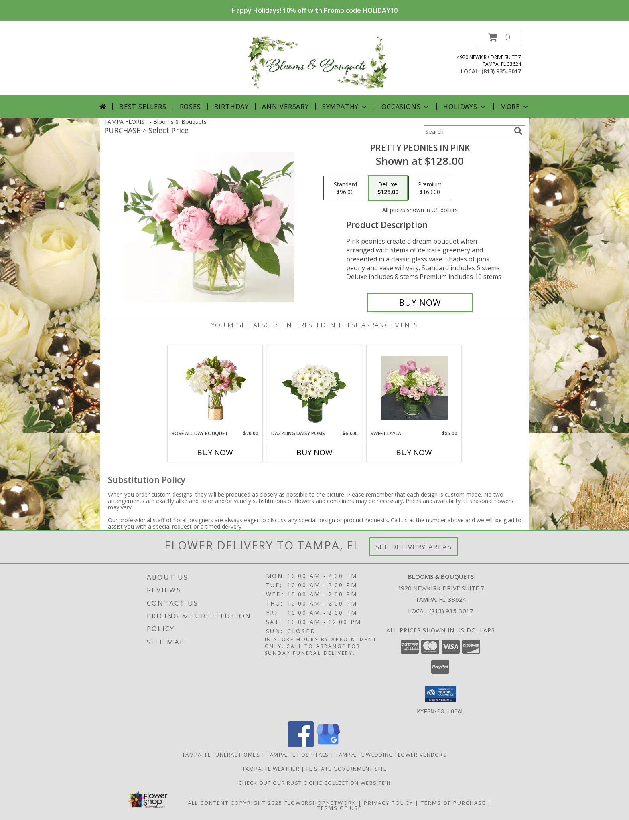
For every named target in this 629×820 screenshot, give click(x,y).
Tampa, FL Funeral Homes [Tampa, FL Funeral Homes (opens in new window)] (221, 754)
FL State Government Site (346, 768)
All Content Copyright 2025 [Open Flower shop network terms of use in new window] (235, 802)
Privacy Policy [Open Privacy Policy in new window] (388, 802)
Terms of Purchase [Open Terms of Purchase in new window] (453, 802)
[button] (499, 37)
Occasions (405, 106)
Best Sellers (142, 106)
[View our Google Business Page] (328, 744)
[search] (518, 131)
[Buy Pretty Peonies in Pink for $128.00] (420, 302)
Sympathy (345, 106)
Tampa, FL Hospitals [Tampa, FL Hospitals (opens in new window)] (298, 754)
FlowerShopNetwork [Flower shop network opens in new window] (320, 802)
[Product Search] (467, 131)
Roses (190, 106)
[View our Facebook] (301, 744)
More (515, 106)
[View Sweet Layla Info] (414, 388)
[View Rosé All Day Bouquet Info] (215, 388)
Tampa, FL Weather (271, 768)
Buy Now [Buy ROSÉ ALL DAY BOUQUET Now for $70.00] (215, 452)
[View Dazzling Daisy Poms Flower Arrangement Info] (314, 387)
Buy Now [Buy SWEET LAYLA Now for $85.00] (414, 452)
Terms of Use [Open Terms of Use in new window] (339, 807)
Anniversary (285, 106)
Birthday (231, 106)
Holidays (465, 106)
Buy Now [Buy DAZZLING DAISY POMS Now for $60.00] (314, 452)
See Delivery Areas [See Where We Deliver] (413, 546)
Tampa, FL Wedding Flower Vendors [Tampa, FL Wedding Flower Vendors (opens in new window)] (391, 754)
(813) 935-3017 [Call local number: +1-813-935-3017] (501, 71)
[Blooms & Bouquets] (317, 62)
